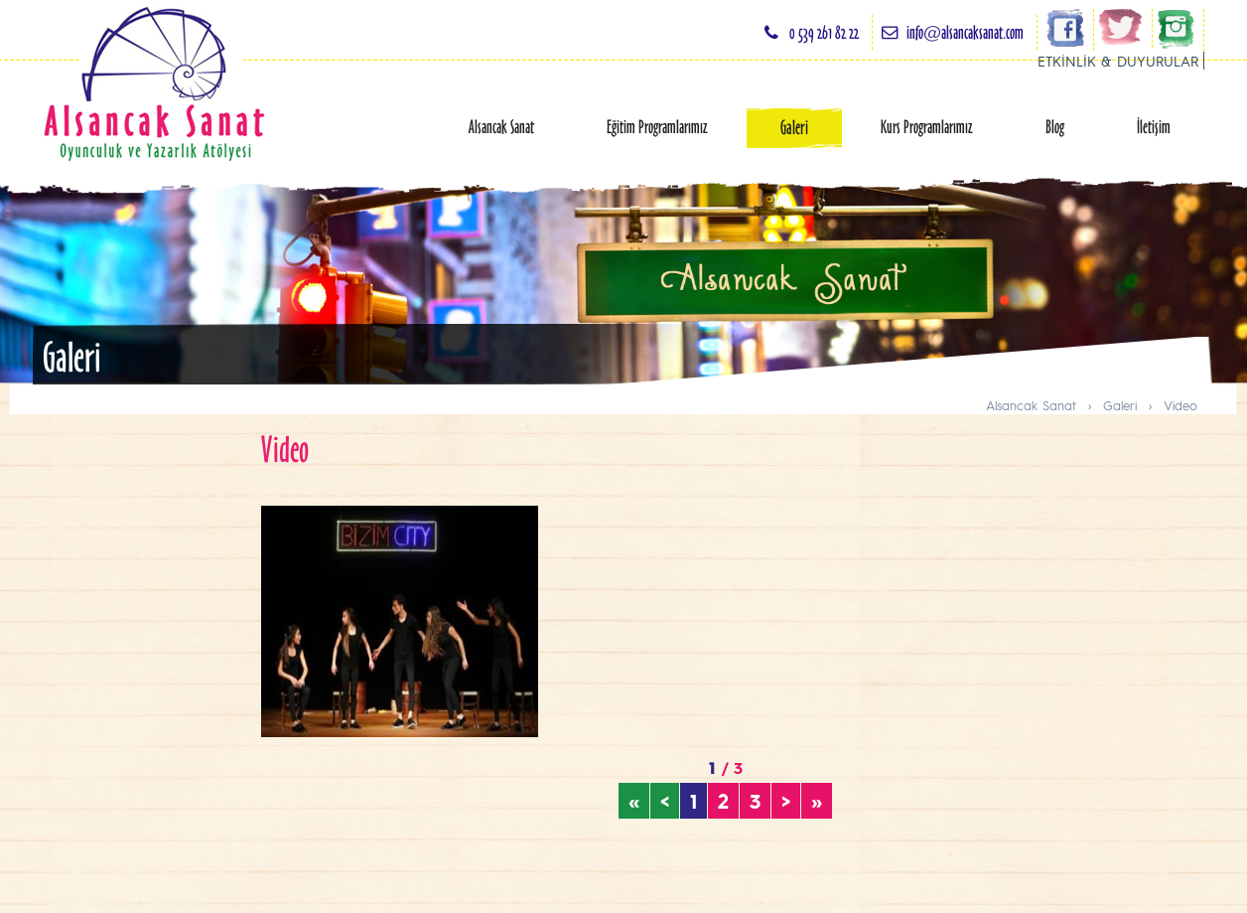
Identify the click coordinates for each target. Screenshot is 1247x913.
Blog (1054, 126)
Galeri (794, 127)
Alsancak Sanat (501, 126)
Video (1180, 404)
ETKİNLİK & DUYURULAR (1118, 61)
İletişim (1154, 126)
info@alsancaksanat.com (965, 32)
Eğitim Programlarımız (657, 126)
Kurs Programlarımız (927, 126)
